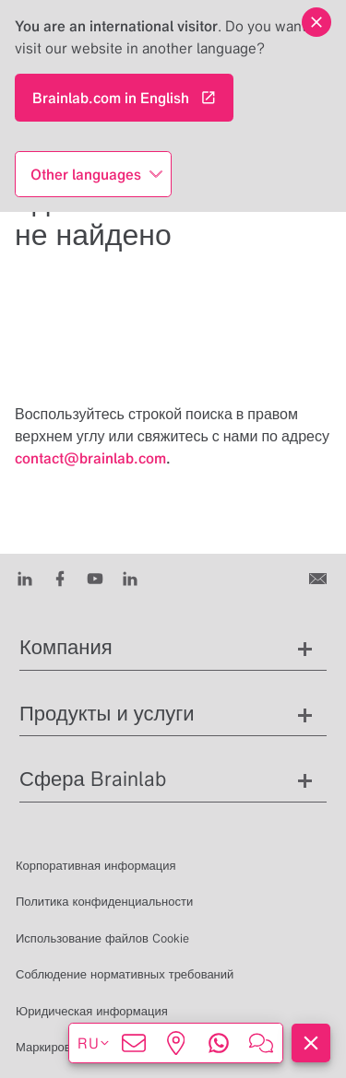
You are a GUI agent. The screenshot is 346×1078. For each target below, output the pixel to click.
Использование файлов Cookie (102, 938)
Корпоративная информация (96, 865)
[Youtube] (95, 577)
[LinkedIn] (25, 577)
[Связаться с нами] (319, 577)
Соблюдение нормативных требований (124, 974)
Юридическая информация (92, 1011)
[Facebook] (60, 577)
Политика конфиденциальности (104, 901)
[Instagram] (130, 577)
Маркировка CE (59, 1047)
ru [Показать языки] (94, 1043)
